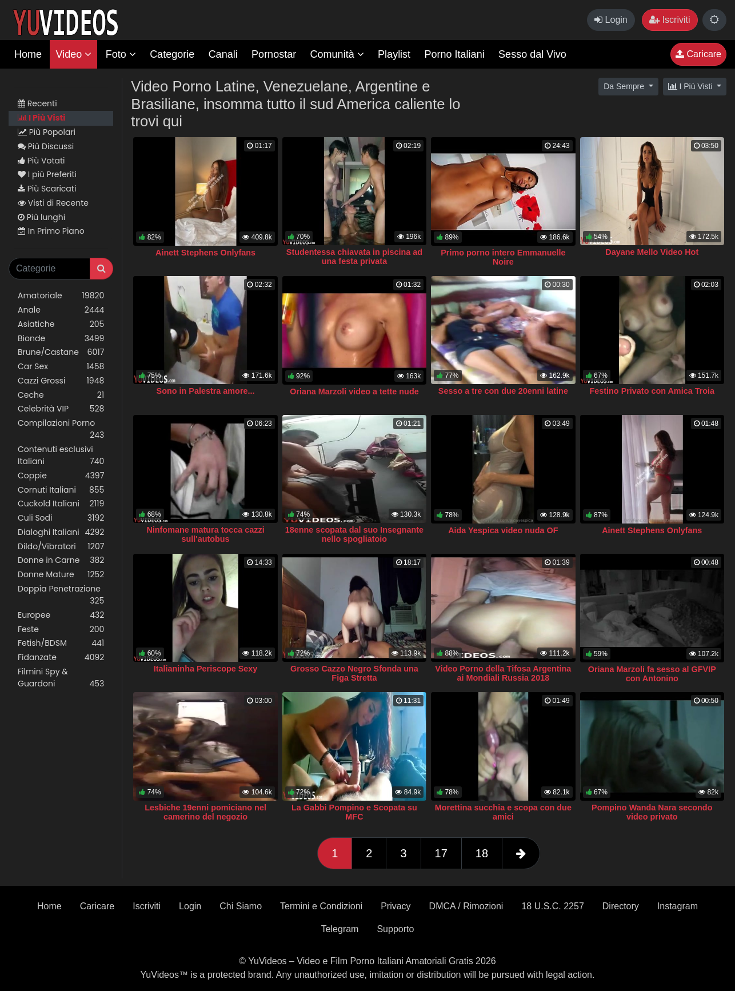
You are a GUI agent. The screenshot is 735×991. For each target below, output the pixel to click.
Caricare (698, 54)
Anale (61, 310)
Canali (223, 54)
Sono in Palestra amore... (206, 390)
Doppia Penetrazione (61, 595)
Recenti (37, 103)
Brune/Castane (61, 352)
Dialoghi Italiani (61, 532)
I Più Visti (41, 117)
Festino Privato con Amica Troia (651, 390)
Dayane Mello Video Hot (651, 252)
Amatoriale (61, 296)
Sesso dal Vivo (532, 54)
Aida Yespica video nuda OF (503, 530)
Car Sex (61, 367)
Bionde (61, 339)
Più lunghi (41, 217)
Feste (61, 630)
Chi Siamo (240, 906)
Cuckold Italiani (61, 504)
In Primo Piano (51, 231)
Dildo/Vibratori (61, 547)
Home (28, 54)
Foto (121, 54)
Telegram (340, 929)
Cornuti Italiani (61, 490)
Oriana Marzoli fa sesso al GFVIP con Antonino (652, 674)
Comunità (337, 54)
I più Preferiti (47, 174)
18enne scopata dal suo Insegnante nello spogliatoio (354, 534)
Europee (61, 615)
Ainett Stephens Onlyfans (205, 252)
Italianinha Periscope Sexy (206, 668)
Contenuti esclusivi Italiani (61, 455)
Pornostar (273, 54)
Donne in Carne (61, 560)
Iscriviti (669, 20)
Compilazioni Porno (61, 429)
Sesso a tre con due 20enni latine (503, 390)
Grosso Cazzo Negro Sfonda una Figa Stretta (354, 673)
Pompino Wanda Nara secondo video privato (652, 812)
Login (611, 20)
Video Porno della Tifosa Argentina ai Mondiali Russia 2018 (503, 673)
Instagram (677, 906)
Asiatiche (61, 324)
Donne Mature (61, 575)
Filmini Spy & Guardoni (61, 678)
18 (482, 853)
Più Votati (41, 160)
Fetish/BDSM (61, 643)
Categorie (172, 54)
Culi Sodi (61, 518)
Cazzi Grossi (61, 381)
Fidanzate (61, 658)
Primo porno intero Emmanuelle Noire (503, 257)
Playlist (394, 54)
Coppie (61, 476)
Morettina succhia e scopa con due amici (503, 812)
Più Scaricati (47, 188)
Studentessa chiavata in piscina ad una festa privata (354, 256)
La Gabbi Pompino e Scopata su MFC (354, 812)
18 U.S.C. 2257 (552, 906)
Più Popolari (46, 132)
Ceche (61, 395)
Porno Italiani (455, 54)
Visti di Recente (53, 203)
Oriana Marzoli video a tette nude (354, 391)
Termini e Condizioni (321, 906)
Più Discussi (46, 146)
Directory (620, 906)
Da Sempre (625, 86)
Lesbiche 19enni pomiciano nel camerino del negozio (205, 812)
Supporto (395, 929)
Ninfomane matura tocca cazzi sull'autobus (205, 534)
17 (441, 853)
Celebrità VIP (61, 409)
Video (73, 54)
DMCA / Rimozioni (466, 906)
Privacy (395, 906)
